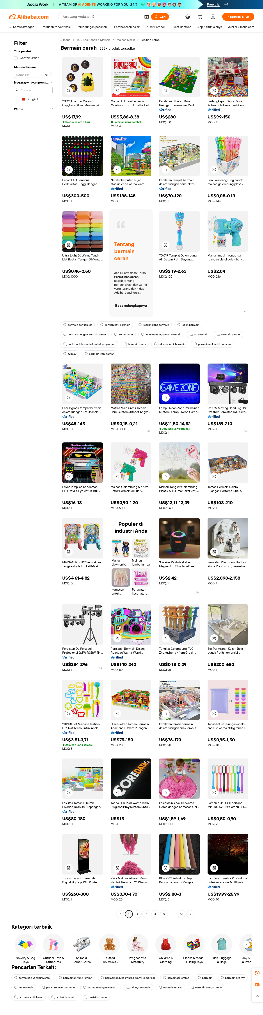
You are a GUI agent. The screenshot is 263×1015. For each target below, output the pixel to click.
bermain (205, 978)
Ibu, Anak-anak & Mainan (93, 40)
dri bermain (199, 334)
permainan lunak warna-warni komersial (128, 978)
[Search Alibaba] (101, 16)
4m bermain (24, 987)
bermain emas (135, 344)
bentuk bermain (63, 997)
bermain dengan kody (206, 987)
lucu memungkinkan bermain (161, 334)
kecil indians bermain (154, 325)
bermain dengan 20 (77, 325)
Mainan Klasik (126, 40)
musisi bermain (95, 997)
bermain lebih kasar (28, 997)
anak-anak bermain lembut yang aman (89, 344)
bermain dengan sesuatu (100, 987)
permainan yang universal (32, 978)
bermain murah (170, 987)
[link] (257, 973)
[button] (146, 16)
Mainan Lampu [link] (151, 40)
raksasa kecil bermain (169, 344)
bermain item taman (99, 354)
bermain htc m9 (233, 978)
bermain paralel (228, 334)
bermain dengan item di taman (84, 334)
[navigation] (33, 477)
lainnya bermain (138, 987)
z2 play (69, 354)
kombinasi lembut (176, 978)
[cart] (201, 17)
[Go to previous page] (120, 914)
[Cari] (160, 16)
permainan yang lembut (75, 978)
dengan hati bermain (115, 325)
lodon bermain (188, 325)
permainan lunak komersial (212, 344)
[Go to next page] (190, 914)
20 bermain (123, 334)
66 (181, 914)
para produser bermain (58, 987)
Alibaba (65, 40)
